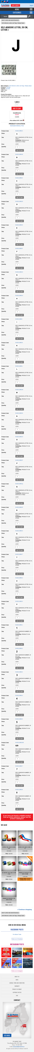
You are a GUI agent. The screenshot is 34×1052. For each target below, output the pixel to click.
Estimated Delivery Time (17, 125)
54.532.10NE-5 (19, 719)
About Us (17, 976)
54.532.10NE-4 (19, 695)
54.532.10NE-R (19, 507)
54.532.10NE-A (19, 131)
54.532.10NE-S (19, 530)
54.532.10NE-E (19, 225)
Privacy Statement (17, 989)
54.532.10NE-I (18, 319)
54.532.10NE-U (19, 578)
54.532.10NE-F (19, 248)
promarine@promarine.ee (18, 1046)
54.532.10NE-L (19, 366)
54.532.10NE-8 (19, 789)
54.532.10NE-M (19, 389)
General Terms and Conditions (17, 983)
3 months (17, 116)
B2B (17, 995)
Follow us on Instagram (17, 971)
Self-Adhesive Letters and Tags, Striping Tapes (13, 23)
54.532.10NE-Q (19, 483)
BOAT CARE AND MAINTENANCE (10, 20)
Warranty (17, 986)
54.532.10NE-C (19, 178)
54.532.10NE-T (19, 554)
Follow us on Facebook (17, 939)
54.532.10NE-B (19, 154)
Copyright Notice (17, 992)
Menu (17, 9)
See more (7, 1035)
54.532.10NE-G (19, 272)
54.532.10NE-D (19, 201)
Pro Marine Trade (17, 934)
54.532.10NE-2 (19, 648)
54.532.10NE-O (19, 436)
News (17, 980)
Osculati (8, 87)
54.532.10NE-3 (19, 672)
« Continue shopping (24, 909)
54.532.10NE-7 (19, 766)
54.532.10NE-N (19, 413)
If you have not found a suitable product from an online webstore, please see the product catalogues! (17, 817)
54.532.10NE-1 (19, 625)
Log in (31, 5)
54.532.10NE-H (19, 295)
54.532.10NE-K (19, 342)
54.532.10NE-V (19, 601)
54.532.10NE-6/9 (19, 742)
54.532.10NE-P (19, 460)
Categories (17, 12)
